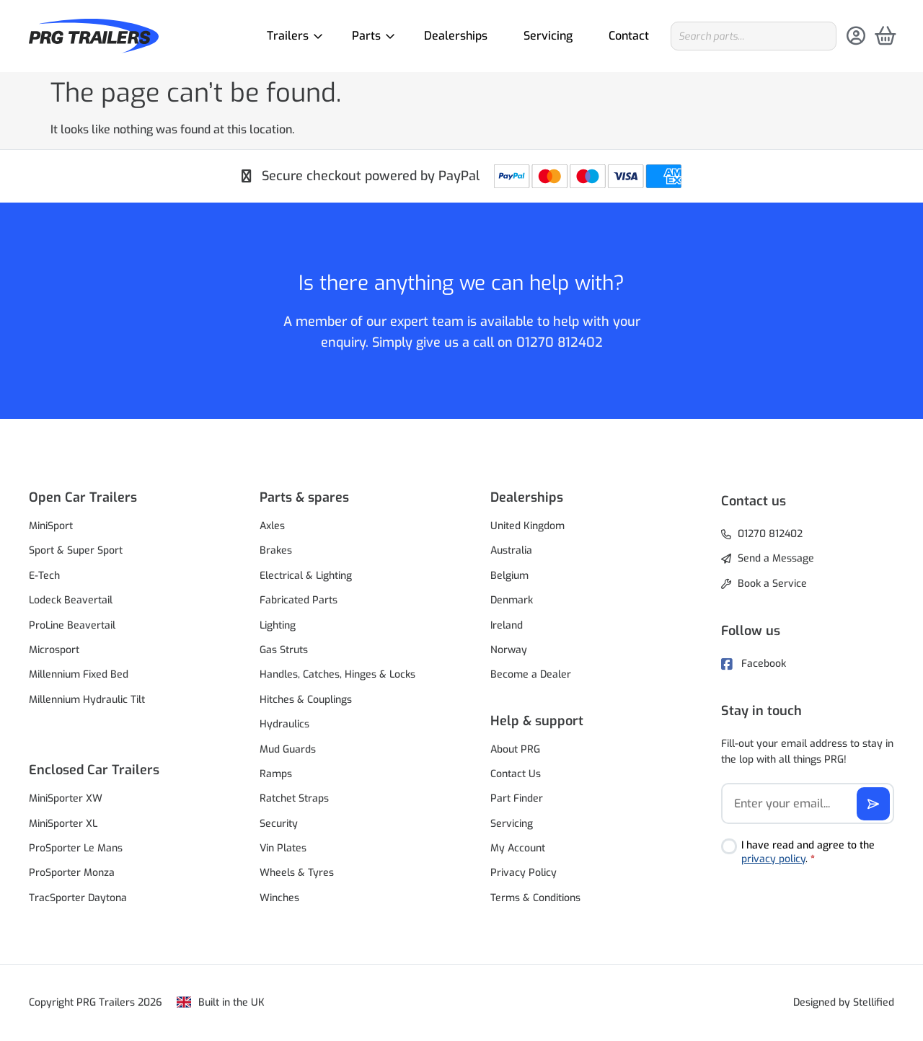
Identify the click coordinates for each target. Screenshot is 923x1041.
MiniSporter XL (63, 823)
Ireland (506, 625)
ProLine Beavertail (72, 625)
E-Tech (44, 575)
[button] (115, 497)
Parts (370, 35)
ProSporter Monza (72, 873)
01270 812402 (559, 342)
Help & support (536, 721)
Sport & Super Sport (76, 550)
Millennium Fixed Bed (78, 674)
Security (279, 823)
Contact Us (515, 774)
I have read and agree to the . (808, 852)
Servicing (548, 35)
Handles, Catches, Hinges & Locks (337, 674)
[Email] (807, 803)
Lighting (278, 625)
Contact (629, 35)
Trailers (291, 35)
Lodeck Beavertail (70, 600)
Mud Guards (288, 749)
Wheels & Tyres (297, 873)
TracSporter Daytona (78, 898)
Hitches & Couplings (306, 699)
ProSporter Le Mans (76, 848)
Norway (508, 650)
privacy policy (773, 859)
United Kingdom (527, 526)
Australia (511, 550)
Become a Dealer (530, 674)
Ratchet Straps (294, 798)
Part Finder (516, 798)
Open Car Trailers (83, 497)
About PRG (515, 749)
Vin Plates (283, 848)
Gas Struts (284, 650)
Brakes (276, 550)
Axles (272, 526)
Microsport (54, 650)
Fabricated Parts (298, 600)
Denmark (511, 600)
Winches (279, 898)
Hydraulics (284, 724)
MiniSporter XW (65, 798)
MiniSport (51, 526)
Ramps (276, 774)
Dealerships (455, 35)
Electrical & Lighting (306, 575)
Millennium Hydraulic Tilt (87, 699)
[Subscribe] (873, 803)
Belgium (509, 575)
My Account (517, 848)
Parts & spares (304, 497)
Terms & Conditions (535, 898)
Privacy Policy (523, 873)
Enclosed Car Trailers (94, 770)
